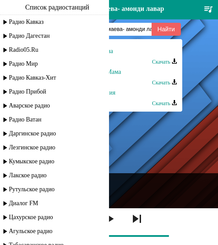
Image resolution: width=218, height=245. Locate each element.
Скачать (164, 62)
